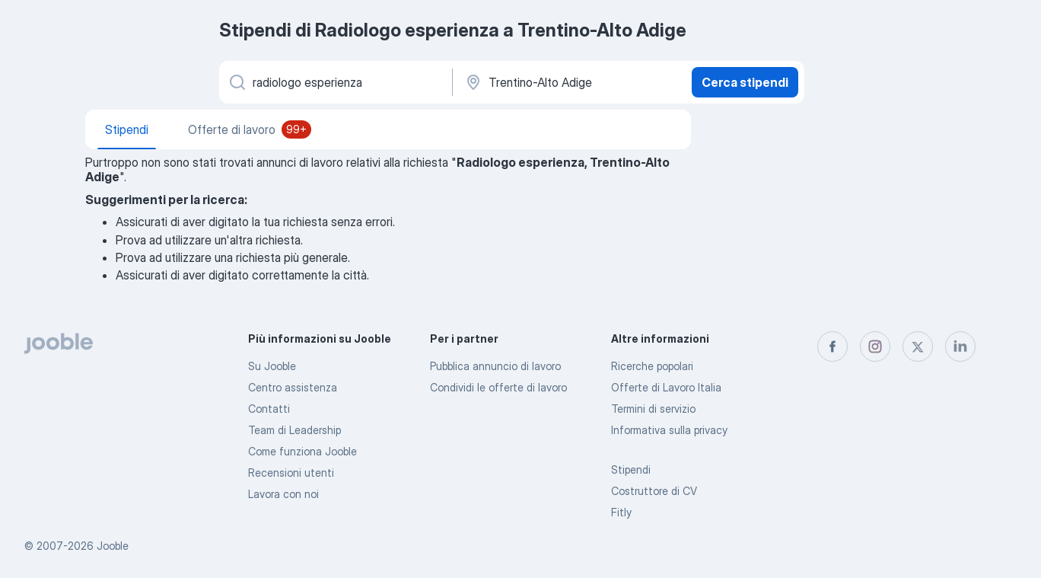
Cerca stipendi (745, 82)
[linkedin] (960, 346)
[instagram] (875, 346)
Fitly (621, 512)
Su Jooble (272, 365)
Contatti (269, 408)
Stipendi (631, 469)
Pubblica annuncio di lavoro (495, 365)
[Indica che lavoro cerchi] (334, 82)
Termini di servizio (653, 408)
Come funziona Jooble (302, 451)
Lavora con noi (283, 493)
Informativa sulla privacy (669, 429)
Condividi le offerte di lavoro (498, 387)
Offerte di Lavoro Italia (666, 387)
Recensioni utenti (291, 472)
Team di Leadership (294, 429)
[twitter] (918, 346)
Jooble (113, 545)
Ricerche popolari (652, 365)
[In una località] (570, 82)
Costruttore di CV (654, 490)
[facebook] (832, 346)
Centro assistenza (292, 387)
